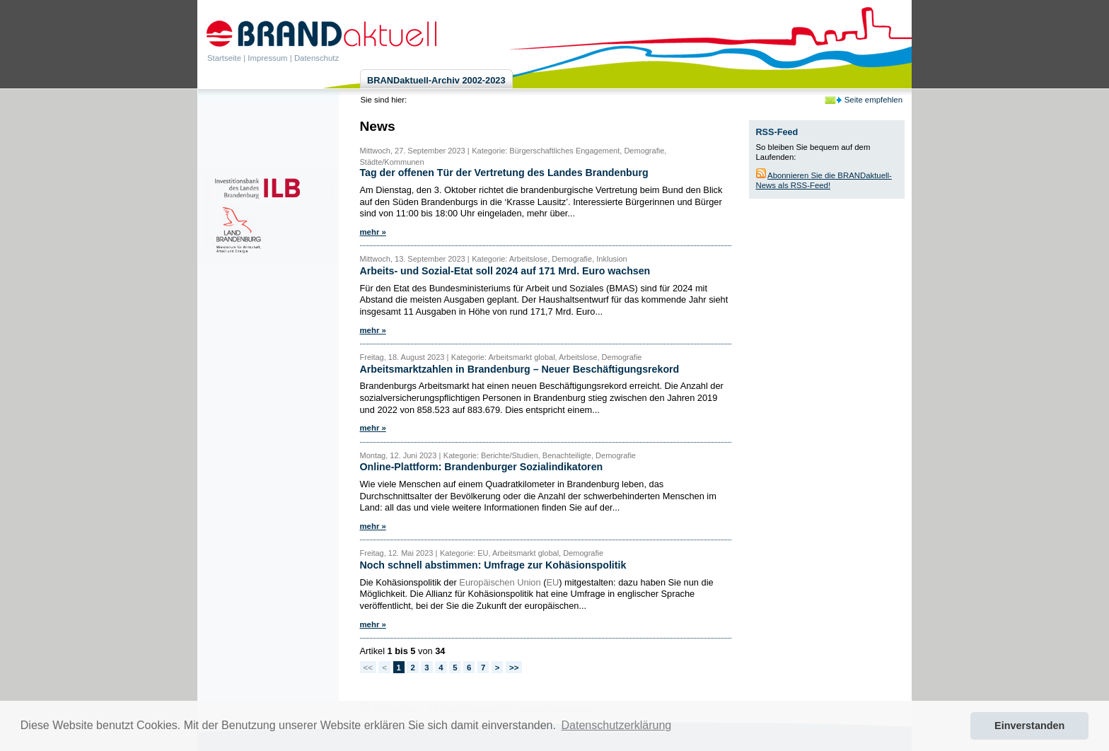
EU (552, 582)
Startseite (224, 58)
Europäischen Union (499, 582)
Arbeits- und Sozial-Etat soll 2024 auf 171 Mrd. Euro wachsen (505, 270)
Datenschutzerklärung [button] (617, 725)
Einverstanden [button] (1029, 725)
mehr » (373, 232)
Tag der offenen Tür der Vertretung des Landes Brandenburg (504, 172)
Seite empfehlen (873, 99)
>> (513, 667)
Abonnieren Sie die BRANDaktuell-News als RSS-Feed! (824, 180)
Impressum (267, 58)
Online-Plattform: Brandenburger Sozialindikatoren (481, 466)
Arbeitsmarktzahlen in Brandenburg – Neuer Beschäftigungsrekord (520, 369)
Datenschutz (316, 58)
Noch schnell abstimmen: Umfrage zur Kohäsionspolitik (493, 565)
